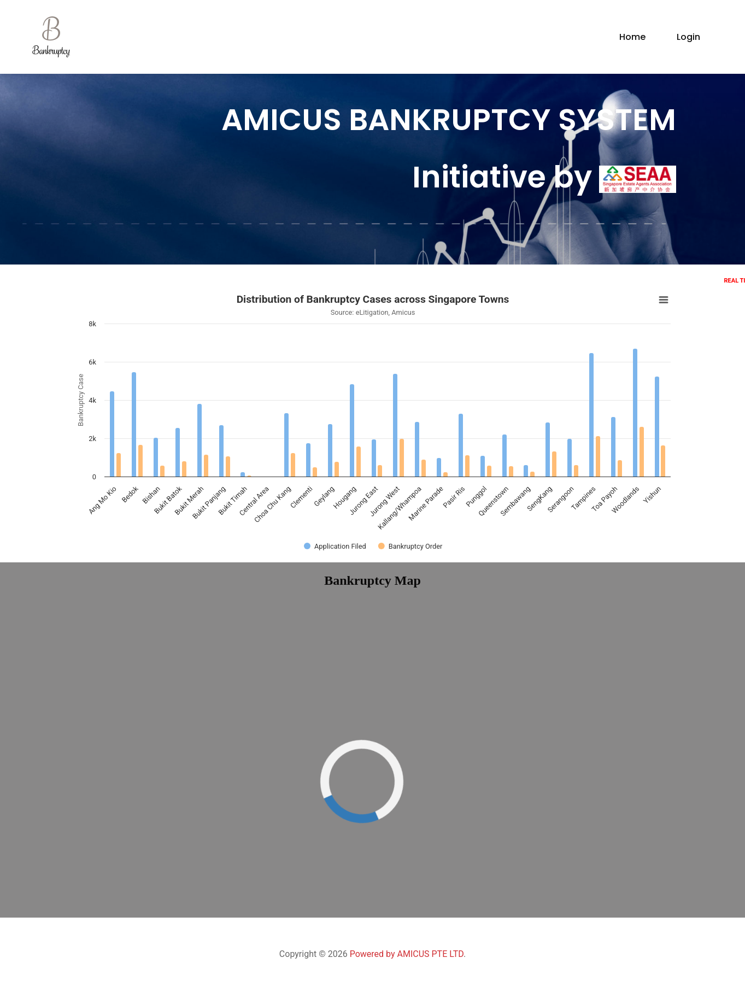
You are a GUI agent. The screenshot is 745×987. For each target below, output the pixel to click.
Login (688, 37)
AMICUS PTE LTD (430, 954)
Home (632, 37)
